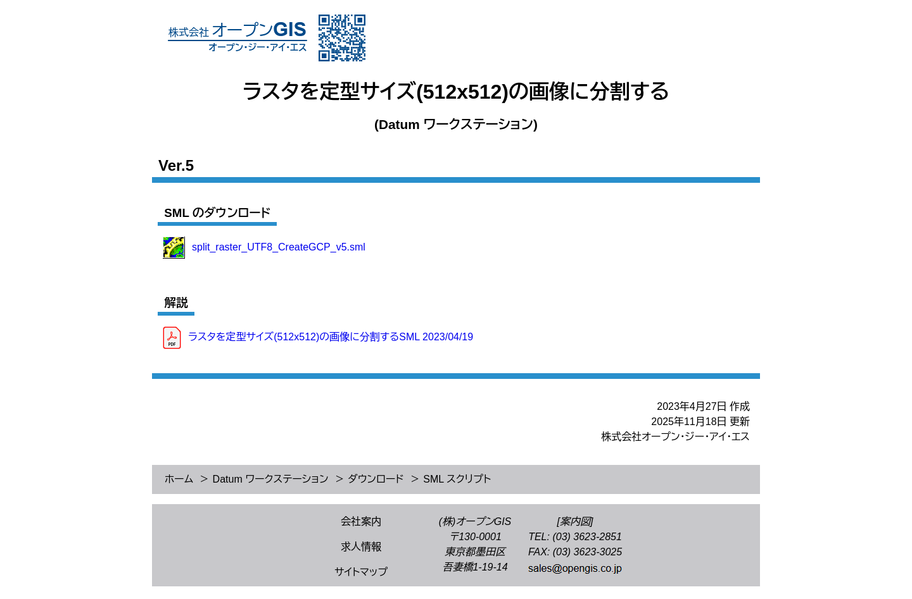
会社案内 (361, 521)
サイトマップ (361, 572)
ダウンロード (376, 479)
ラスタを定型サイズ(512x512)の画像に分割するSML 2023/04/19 (330, 337)
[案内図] (575, 521)
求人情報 (361, 546)
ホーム (179, 479)
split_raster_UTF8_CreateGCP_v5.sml (278, 246)
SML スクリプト (457, 479)
